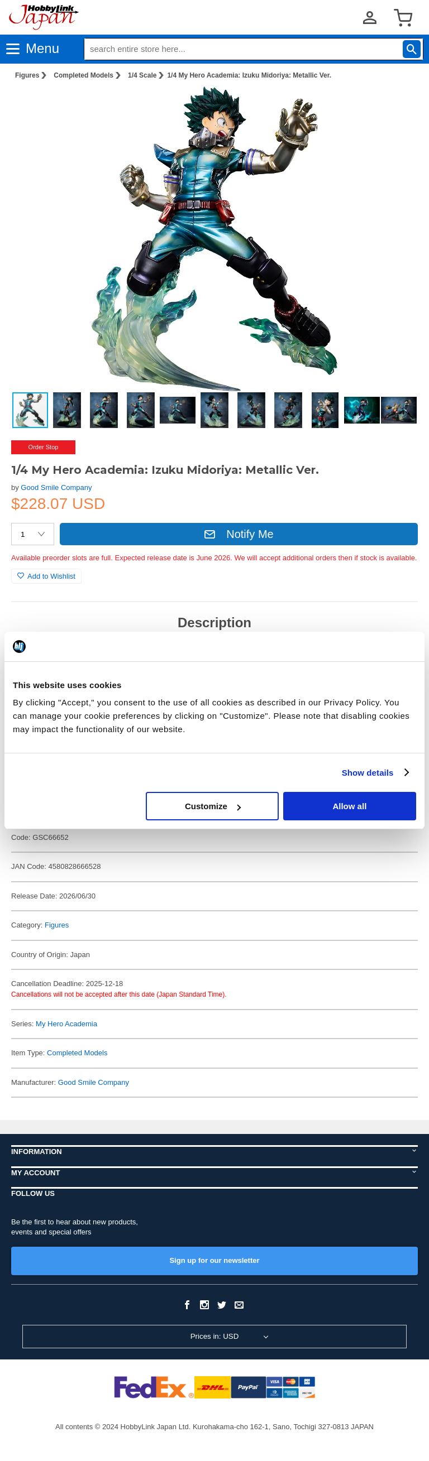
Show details (368, 772)
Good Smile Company (56, 487)
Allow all (349, 806)
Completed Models (83, 75)
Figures (27, 75)
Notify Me (238, 534)
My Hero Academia (66, 1024)
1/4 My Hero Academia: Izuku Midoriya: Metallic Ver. (249, 75)
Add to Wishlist (46, 576)
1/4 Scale (142, 75)
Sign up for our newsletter (214, 1260)
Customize (213, 806)
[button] (398, 106)
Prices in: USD (214, 1336)
